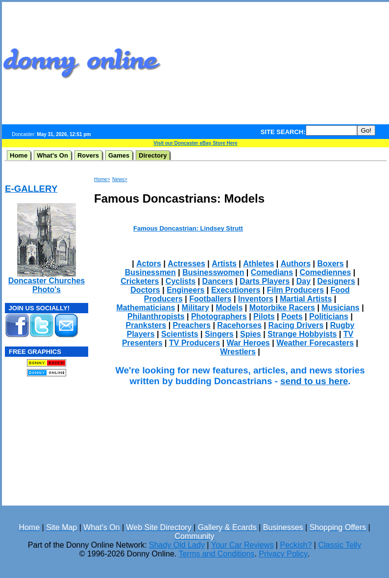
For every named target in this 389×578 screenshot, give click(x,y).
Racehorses (239, 325)
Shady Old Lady (177, 545)
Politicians (328, 316)
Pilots (264, 316)
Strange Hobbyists (302, 334)
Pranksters (145, 325)
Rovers (88, 155)
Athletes (258, 263)
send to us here (314, 381)
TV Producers (194, 343)
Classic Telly (339, 545)
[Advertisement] (280, 63)
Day (303, 281)
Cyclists (180, 281)
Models (229, 307)
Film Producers (295, 290)
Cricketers (140, 281)
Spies (250, 334)
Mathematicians (145, 307)
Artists (224, 263)
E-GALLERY (31, 189)
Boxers (330, 263)
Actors (148, 263)
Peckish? (296, 545)
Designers (336, 281)
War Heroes (247, 343)
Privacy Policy (283, 554)
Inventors (255, 299)
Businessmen (150, 272)
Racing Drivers (295, 325)
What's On (52, 155)
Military (195, 307)
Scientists (179, 334)
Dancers (217, 281)
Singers (219, 334)
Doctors (145, 290)
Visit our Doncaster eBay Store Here (195, 143)
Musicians (340, 307)
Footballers (210, 299)
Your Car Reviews (242, 545)
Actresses (186, 263)
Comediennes (325, 272)
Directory (153, 155)
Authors (296, 263)
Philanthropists (155, 316)
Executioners (235, 290)
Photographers (219, 316)
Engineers (185, 290)
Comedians (272, 272)
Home (18, 155)
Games (118, 155)
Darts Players (265, 281)
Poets (292, 316)
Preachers (192, 325)
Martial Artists (306, 299)
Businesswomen (213, 272)
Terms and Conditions (217, 554)
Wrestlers (238, 351)
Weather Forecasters (315, 343)
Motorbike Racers (282, 307)
